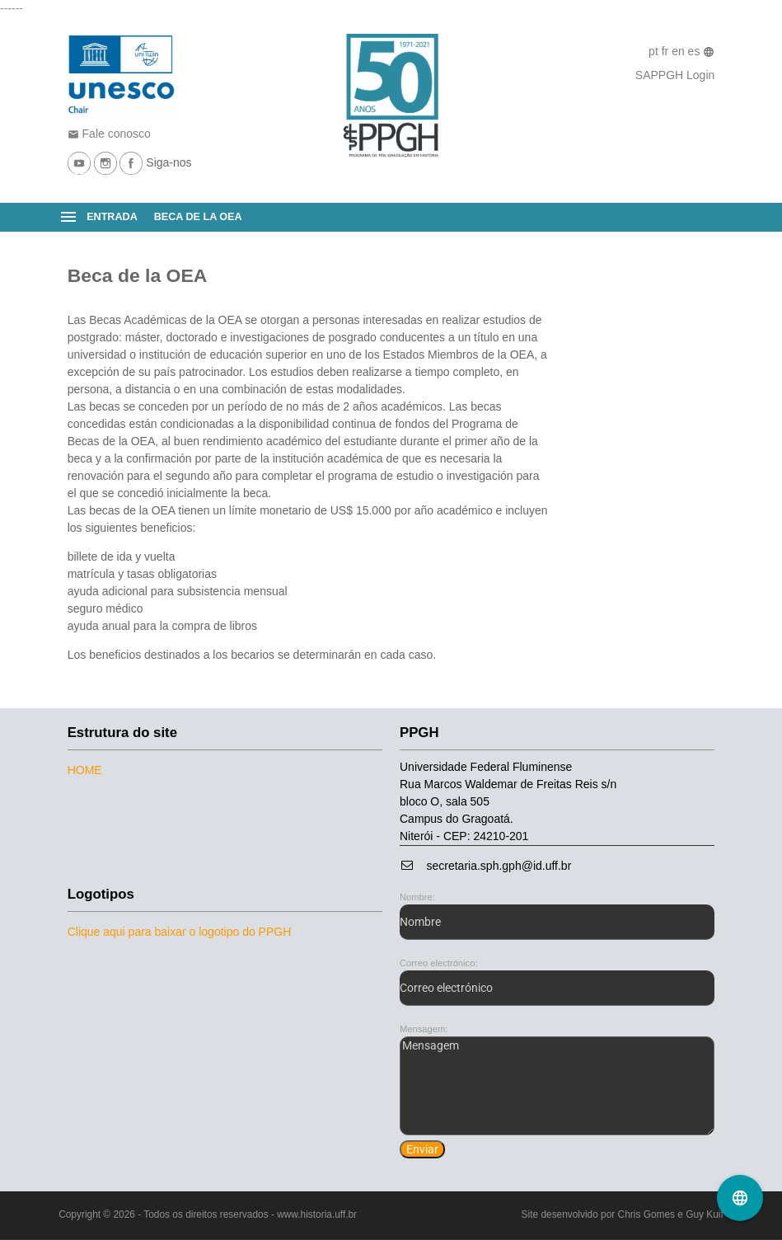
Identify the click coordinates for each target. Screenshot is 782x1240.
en (679, 51)
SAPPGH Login (675, 75)
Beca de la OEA (198, 217)
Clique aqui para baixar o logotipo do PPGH (180, 931)
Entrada (112, 217)
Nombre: (417, 897)
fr (667, 51)
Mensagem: (423, 1029)
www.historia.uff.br (317, 1214)
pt (655, 51)
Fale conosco (109, 133)
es (696, 51)
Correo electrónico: (439, 963)
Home (85, 770)
